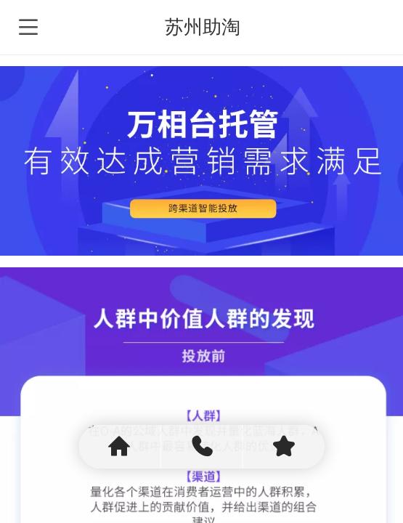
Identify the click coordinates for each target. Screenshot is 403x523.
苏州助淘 (202, 27)
